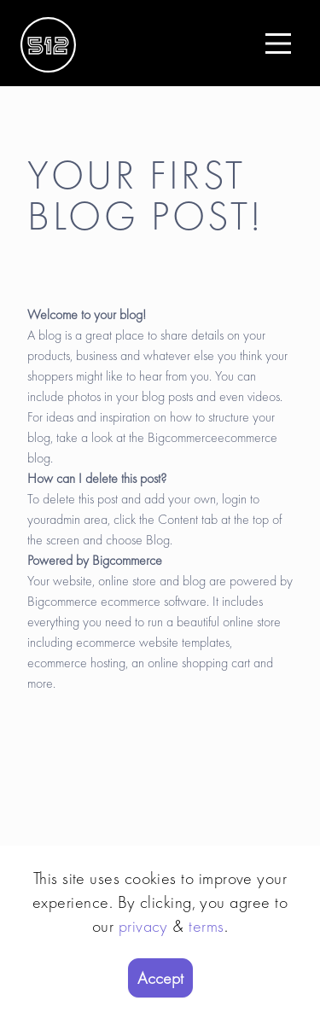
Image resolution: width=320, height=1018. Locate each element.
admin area (78, 519)
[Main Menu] (278, 43)
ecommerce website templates (153, 642)
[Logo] (48, 43)
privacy (143, 926)
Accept (160, 978)
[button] (278, 43)
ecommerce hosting (76, 663)
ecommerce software (154, 601)
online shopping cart (199, 663)
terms (206, 926)
